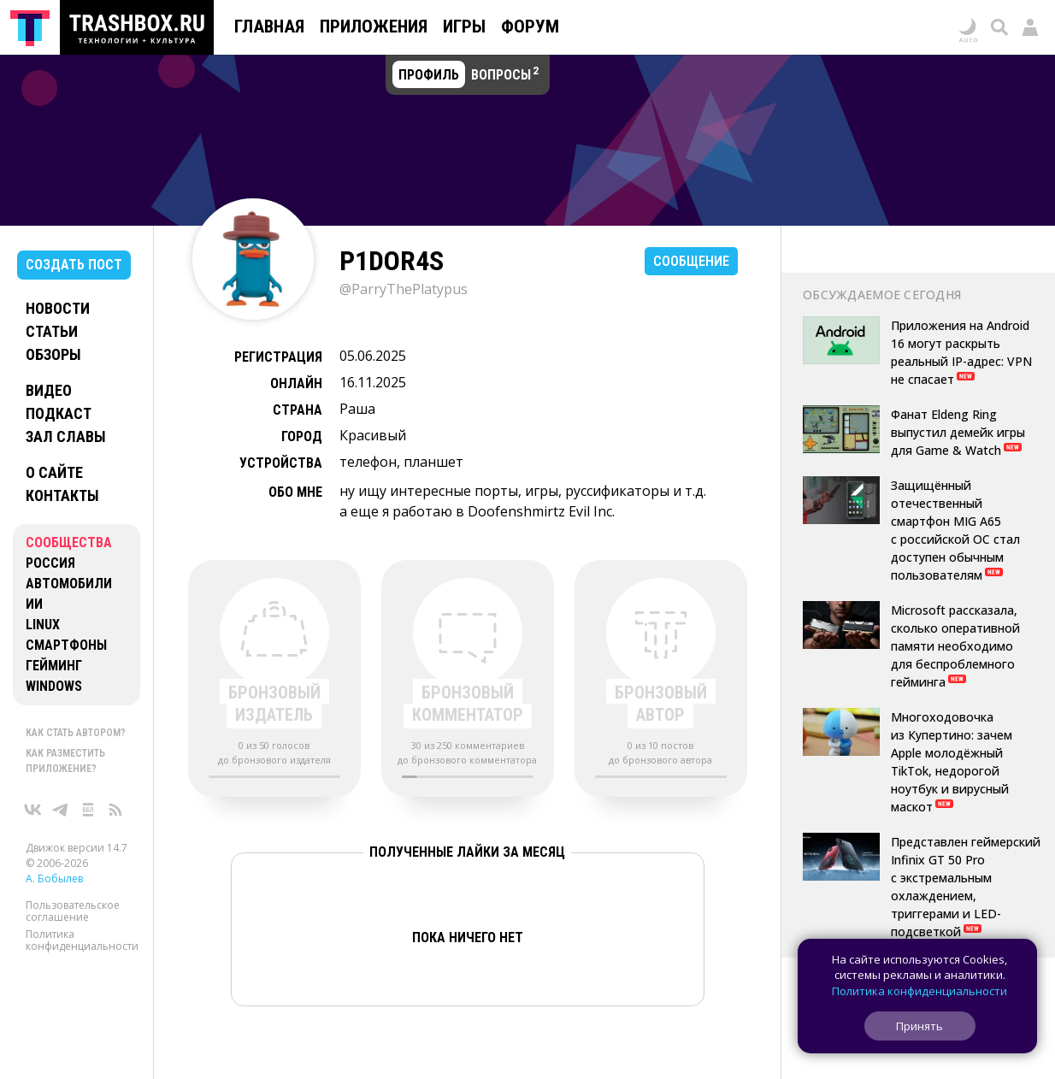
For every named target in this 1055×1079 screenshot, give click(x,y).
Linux (43, 624)
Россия (50, 563)
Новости (58, 308)
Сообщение (691, 261)
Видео (49, 390)
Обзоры (53, 354)
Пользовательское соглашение (73, 911)
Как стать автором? (76, 733)
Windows (54, 686)
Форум (530, 26)
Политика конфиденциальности (82, 940)
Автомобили (69, 583)
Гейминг (54, 665)
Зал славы (66, 436)
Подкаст (58, 413)
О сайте (54, 472)
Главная (269, 26)
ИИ (34, 604)
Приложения (373, 26)
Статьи (52, 331)
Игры (464, 26)
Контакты (62, 495)
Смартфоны (66, 645)
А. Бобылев (54, 878)
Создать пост (74, 264)
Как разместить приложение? (65, 761)
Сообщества (69, 542)
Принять (919, 1026)
